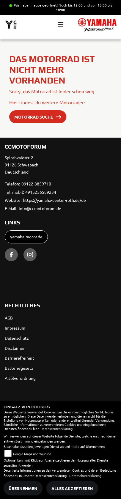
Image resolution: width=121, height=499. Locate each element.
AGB (9, 317)
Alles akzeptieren (72, 488)
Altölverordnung (20, 378)
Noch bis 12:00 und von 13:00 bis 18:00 (84, 7)
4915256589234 (40, 192)
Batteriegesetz (19, 368)
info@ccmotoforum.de (40, 208)
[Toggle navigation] (60, 25)
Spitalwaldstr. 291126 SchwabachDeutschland (21, 164)
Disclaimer (15, 348)
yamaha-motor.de (26, 236)
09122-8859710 (36, 183)
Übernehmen (23, 488)
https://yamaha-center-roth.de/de (54, 200)
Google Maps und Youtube (32, 453)
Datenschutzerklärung (56, 428)
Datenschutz (17, 338)
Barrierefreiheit (19, 358)
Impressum (15, 327)
